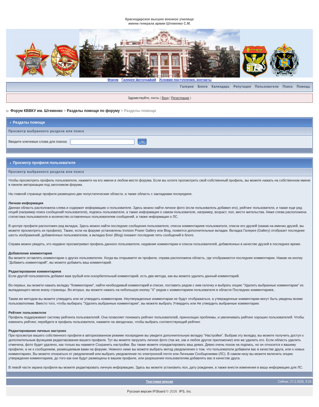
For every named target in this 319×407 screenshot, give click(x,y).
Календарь (220, 86)
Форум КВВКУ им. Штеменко (36, 111)
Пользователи (267, 86)
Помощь (303, 86)
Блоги (203, 86)
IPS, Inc (185, 391)
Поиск (288, 86)
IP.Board (159, 391)
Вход (165, 98)
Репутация (242, 86)
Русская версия (139, 391)
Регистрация (180, 98)
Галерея (187, 86)
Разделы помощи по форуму (93, 111)
